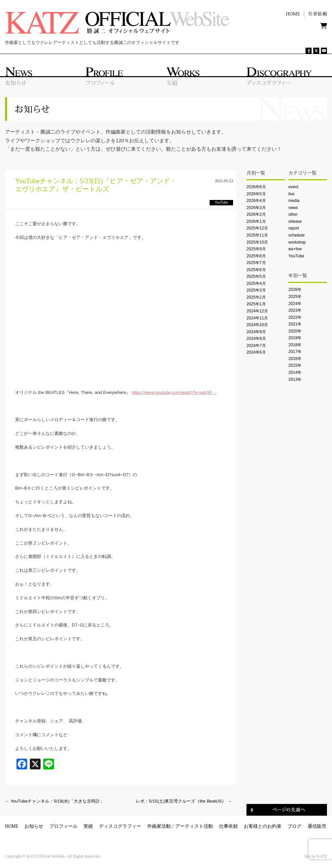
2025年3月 (256, 290)
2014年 (294, 372)
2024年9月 (256, 331)
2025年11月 (257, 235)
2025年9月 (256, 249)
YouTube (296, 256)
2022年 (294, 317)
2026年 (294, 289)
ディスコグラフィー (120, 826)
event (293, 187)
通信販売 (317, 826)
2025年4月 (256, 283)
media (293, 200)
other (293, 214)
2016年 (294, 358)
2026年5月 (256, 194)
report (293, 228)
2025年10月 (257, 242)
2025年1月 (256, 304)
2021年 (294, 324)
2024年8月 (256, 338)
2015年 (294, 365)
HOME (11, 826)
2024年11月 (257, 318)
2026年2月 (256, 214)
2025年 (294, 296)
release (295, 221)
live (291, 194)
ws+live (295, 249)
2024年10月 (257, 324)
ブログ (294, 826)
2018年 (294, 345)
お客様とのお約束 (262, 826)
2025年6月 (256, 269)
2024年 (294, 303)
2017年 (294, 351)
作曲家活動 (159, 826)
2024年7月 (256, 345)
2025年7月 (256, 262)
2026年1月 (256, 221)
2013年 (294, 379)
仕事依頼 (228, 826)
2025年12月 (257, 228)
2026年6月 (256, 187)
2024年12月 (257, 311)
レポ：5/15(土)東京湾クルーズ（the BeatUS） (184, 801)
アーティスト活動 (194, 826)
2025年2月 (256, 297)
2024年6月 (256, 352)
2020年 (294, 331)
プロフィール (63, 826)
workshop (297, 242)
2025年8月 (256, 256)
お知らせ (33, 826)
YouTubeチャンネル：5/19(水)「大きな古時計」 (54, 801)
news (293, 207)
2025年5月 (256, 276)
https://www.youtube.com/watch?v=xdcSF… (174, 392)
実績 (88, 826)
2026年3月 (256, 207)
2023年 (294, 310)
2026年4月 (256, 200)
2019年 (294, 338)
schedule (296, 235)
